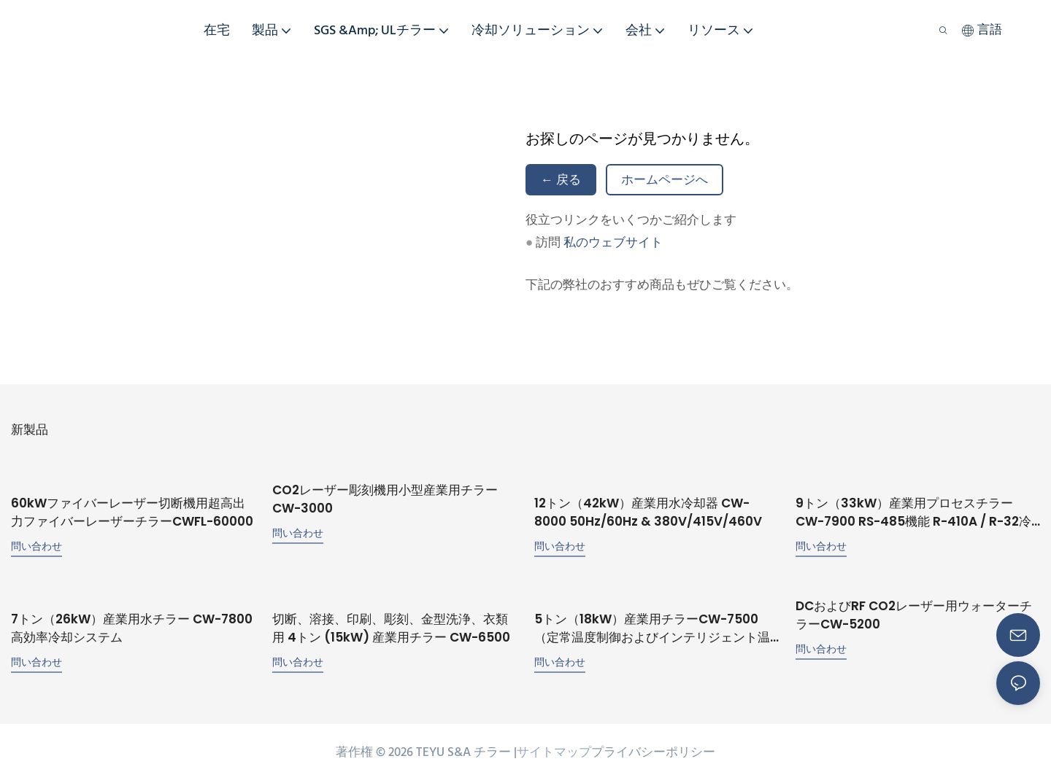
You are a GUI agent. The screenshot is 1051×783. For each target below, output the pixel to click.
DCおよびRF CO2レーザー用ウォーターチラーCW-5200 (914, 615)
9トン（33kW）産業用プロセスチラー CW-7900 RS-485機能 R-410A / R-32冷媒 (913, 512)
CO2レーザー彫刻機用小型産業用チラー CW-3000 (385, 499)
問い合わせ (36, 546)
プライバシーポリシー (653, 753)
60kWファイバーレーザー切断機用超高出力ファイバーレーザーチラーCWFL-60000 (132, 512)
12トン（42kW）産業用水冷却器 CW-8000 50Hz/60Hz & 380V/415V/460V (648, 512)
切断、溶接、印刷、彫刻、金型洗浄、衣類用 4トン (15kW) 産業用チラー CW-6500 (391, 628)
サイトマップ (554, 753)
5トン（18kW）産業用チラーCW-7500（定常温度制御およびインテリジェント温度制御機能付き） (652, 628)
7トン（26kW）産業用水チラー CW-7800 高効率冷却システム (132, 628)
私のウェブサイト (613, 243)
